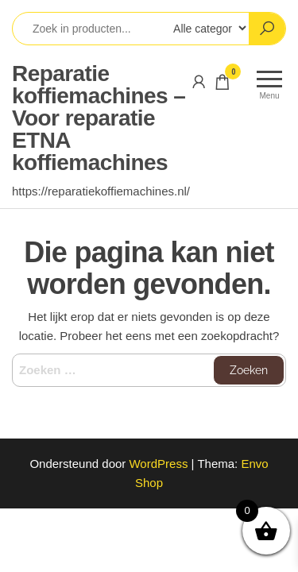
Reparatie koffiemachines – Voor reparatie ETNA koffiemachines (98, 118)
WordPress (158, 463)
